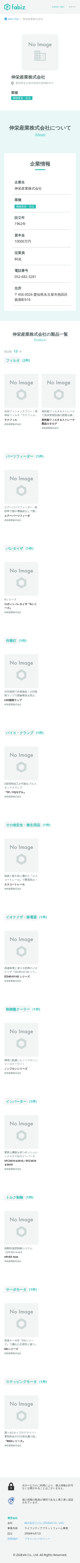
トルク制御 (14, 1197)
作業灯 (11, 640)
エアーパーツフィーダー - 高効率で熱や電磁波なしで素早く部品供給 (21, 511)
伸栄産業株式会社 (12, 424)
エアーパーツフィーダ (17, 516)
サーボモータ (16, 1289)
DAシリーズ (11, 1349)
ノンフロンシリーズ (15, 1068)
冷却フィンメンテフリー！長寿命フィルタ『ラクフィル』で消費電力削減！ (21, 415)
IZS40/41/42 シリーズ (17, 976)
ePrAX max (11, 1257)
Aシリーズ (10, 599)
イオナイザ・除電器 (21, 917)
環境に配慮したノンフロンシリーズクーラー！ (21, 1062)
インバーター (16, 1101)
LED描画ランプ (13, 700)
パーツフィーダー (19, 456)
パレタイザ (14, 548)
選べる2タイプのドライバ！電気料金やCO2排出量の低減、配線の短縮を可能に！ (20, 1436)
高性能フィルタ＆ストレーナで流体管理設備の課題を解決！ (58, 415)
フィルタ (13, 360)
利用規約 (12, 1539)
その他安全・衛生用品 (23, 825)
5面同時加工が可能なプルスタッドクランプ (20, 785)
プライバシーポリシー (37, 1539)
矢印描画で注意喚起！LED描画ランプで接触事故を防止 (20, 693)
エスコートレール (14, 884)
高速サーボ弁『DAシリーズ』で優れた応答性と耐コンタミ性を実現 (21, 1344)
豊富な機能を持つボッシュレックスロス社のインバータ (21, 1154)
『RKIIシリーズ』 (14, 1441)
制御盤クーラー (18, 1009)
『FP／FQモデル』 (15, 792)
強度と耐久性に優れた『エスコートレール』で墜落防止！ (21, 877)
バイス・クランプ (19, 732)
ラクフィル (10, 420)
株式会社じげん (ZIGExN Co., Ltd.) (44, 1523)
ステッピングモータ (21, 1381)
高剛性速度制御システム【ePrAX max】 (18, 1250)
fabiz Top (13, 19)
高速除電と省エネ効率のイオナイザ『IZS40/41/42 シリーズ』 (21, 971)
